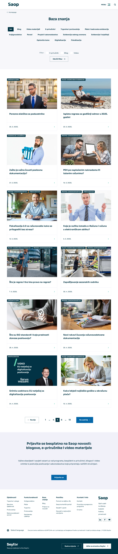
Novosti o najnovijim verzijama (63, 512)
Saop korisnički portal (63, 504)
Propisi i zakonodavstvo (48, 35)
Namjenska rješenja (28, 515)
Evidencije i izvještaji (100, 35)
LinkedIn (99, 519)
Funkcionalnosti (31, 497)
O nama (79, 510)
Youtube (109, 519)
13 (70, 420)
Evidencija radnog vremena (74, 35)
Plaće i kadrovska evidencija (97, 29)
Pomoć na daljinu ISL (63, 501)
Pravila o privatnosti (78, 530)
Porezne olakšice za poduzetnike (26, 114)
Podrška (59, 497)
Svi (10, 29)
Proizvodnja (11, 510)
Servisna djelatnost (10, 505)
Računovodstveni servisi (13, 514)
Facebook (104, 519)
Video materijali (33, 29)
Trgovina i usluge (13, 501)
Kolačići (101, 509)
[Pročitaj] (54, 126)
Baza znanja (45, 498)
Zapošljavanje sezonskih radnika (81, 282)
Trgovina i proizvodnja (70, 29)
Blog (19, 29)
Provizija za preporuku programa (85, 505)
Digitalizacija (60, 40)
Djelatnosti (11, 497)
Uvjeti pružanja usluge (93, 530)
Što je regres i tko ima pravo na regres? (30, 282)
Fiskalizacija (76, 40)
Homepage (12, 12)
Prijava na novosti (45, 508)
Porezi (29, 35)
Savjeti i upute (61, 508)
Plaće (26, 504)
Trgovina (27, 508)
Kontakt (79, 501)
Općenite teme (43, 40)
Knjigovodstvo (15, 35)
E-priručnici (50, 29)
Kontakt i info (82, 497)
